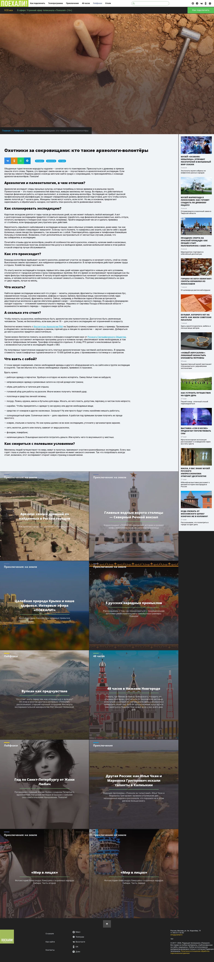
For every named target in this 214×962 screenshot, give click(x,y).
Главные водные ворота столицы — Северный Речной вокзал (133, 514)
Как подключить (37, 3)
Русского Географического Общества (107, 337)
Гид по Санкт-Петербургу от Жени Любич (44, 781)
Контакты (50, 950)
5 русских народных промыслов (134, 603)
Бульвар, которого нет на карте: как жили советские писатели (196, 317)
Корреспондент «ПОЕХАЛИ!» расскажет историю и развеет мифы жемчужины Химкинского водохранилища (134, 526)
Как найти (50, 942)
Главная (6, 130)
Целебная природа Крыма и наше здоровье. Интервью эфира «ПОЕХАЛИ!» (44, 605)
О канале (50, 933)
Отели (108, 3)
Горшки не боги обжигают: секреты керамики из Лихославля (196, 281)
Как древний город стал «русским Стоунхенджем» (44, 526)
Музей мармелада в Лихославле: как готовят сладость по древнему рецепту (195, 201)
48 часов (86, 3)
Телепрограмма (55, 3)
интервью (39, 161)
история (62, 161)
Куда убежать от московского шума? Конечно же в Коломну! (194, 514)
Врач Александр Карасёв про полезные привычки (44, 618)
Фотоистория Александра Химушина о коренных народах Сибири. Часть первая (133, 881)
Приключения (72, 3)
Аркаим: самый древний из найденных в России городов (44, 515)
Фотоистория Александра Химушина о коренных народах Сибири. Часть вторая (44, 881)
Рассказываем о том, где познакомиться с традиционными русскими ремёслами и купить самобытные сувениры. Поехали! (133, 613)
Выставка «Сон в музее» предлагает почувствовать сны (196, 431)
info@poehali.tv (176, 935)
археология (51, 161)
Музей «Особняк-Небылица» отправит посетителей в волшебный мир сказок (196, 160)
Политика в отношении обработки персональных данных (189, 952)
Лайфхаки (97, 3)
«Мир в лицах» (44, 872)
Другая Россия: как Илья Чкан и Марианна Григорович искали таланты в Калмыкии (134, 780)
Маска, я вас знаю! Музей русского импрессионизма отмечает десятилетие (195, 472)
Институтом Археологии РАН (48, 326)
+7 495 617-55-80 (177, 933)
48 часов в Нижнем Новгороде (133, 688)
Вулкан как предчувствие (44, 691)
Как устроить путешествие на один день (196, 394)
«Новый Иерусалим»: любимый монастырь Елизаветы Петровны (193, 355)
